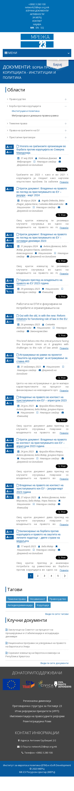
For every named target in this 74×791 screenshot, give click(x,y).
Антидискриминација (20, 605)
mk (9, 146)
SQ (42, 27)
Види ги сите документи (55, 663)
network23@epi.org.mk (37, 7)
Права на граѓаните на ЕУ (35, 130)
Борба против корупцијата (35, 106)
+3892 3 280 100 (37, 4)
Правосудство (35, 99)
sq (9, 245)
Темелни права (35, 123)
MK (32, 27)
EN (37, 27)
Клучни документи (37, 10)
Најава (37, 24)
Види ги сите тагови (57, 614)
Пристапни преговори (35, 137)
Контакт (37, 20)
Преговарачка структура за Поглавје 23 (37, 706)
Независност (37, 599)
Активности (37, 14)
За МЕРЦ (37, 17)
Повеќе (64, 182)
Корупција (43, 605)
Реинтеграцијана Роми (37, 721)
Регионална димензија (37, 701)
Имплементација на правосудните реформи (37, 716)
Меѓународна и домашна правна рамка (35, 115)
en (9, 152)
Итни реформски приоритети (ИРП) (37, 711)
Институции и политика (25, 111)
